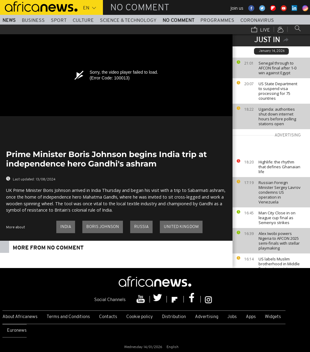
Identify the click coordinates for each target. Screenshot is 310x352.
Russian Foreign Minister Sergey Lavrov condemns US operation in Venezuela (280, 192)
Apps (251, 317)
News (9, 20)
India (65, 227)
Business (33, 20)
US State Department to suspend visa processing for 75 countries (278, 91)
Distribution (174, 317)
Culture (83, 20)
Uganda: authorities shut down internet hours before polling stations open (277, 116)
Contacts (108, 317)
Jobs (232, 317)
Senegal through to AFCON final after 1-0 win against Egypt (277, 68)
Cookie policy (139, 317)
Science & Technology (128, 20)
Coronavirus (257, 20)
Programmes (217, 20)
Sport (59, 20)
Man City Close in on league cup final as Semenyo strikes (277, 217)
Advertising (206, 317)
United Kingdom (181, 227)
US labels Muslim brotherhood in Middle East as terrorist (279, 263)
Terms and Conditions (68, 317)
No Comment (178, 20)
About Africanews (20, 317)
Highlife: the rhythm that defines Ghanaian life (279, 166)
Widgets (273, 317)
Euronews (17, 330)
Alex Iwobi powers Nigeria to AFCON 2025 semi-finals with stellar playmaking (279, 240)
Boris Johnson (102, 227)
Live (260, 30)
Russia (141, 227)
